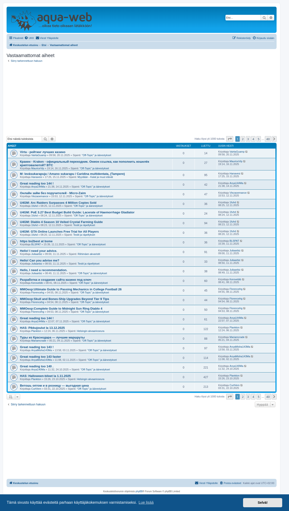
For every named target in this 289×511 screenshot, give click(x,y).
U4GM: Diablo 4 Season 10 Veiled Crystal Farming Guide (61, 222)
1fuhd (34, 205)
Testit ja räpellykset (84, 225)
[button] (229, 139)
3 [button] (248, 139)
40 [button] (268, 139)
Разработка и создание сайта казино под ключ (55, 279)
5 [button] (258, 139)
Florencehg (37, 292)
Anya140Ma (38, 369)
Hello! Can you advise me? (39, 260)
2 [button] (243, 139)
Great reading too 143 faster (40, 356)
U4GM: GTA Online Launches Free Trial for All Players (59, 231)
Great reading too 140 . (36, 366)
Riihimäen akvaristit (89, 254)
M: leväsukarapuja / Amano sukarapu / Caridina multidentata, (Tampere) (72, 174)
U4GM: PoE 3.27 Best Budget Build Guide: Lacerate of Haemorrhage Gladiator (77, 212)
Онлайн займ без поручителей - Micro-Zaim (53, 193)
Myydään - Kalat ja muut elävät (95, 177)
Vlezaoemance (39, 196)
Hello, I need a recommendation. (43, 270)
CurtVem (36, 388)
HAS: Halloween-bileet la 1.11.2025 (45, 376)
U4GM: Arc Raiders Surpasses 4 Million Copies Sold (58, 202)
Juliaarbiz (36, 254)
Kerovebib (37, 282)
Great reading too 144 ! (37, 183)
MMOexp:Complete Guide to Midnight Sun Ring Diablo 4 (61, 308)
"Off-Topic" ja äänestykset (96, 155)
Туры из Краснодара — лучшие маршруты (52, 337)
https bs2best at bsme (36, 241)
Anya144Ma (38, 186)
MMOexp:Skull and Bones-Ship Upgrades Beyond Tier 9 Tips (64, 299)
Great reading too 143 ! (37, 347)
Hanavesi (36, 177)
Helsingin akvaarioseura (90, 331)
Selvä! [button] (262, 502)
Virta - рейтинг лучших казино (42, 152)
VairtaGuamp (38, 155)
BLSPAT (36, 244)
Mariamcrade (38, 340)
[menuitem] (29, 38)
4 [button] (253, 139)
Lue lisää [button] (146, 502)
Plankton (36, 331)
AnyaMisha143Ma (41, 350)
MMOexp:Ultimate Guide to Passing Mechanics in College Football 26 (71, 289)
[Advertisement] (142, 99)
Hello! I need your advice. (38, 251)
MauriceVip (37, 168)
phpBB (139, 491)
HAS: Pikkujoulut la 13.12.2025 (42, 328)
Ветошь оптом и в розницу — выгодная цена (54, 385)
